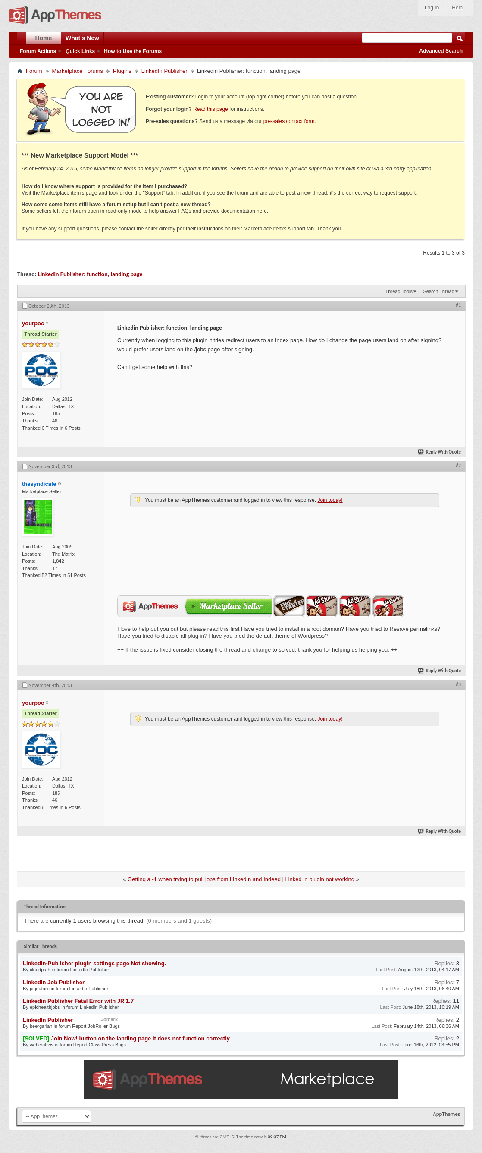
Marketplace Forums (77, 71)
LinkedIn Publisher (164, 71)
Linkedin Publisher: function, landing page (90, 274)
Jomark (109, 1019)
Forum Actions (38, 51)
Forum (34, 71)
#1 (458, 305)
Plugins (122, 71)
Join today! (329, 500)
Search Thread (438, 291)
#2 (458, 466)
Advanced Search (441, 51)
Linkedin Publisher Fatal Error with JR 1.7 (78, 1001)
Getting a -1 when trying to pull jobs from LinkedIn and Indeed (204, 879)
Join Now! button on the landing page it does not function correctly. (141, 1038)
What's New (82, 38)
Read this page (210, 109)
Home (43, 38)
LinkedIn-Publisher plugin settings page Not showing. (94, 963)
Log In (432, 8)
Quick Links (80, 51)
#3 (458, 684)
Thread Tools (399, 291)
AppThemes (446, 1114)
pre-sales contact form (289, 121)
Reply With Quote (440, 452)
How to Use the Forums (133, 51)
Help (457, 8)
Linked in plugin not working (319, 879)
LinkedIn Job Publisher (54, 982)
